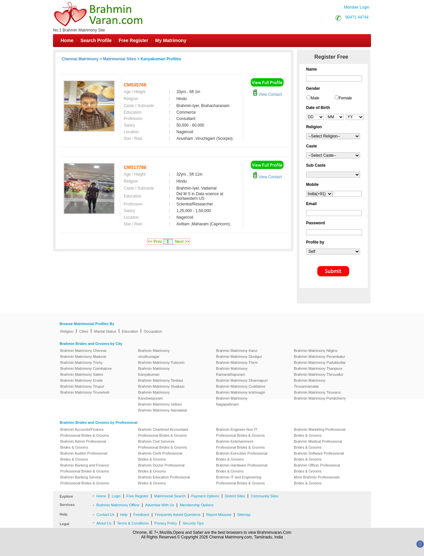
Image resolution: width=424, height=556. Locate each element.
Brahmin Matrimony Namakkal (162, 410)
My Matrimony (170, 40)
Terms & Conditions (132, 523)
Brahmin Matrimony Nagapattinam (231, 401)
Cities (83, 331)
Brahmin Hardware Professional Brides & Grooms (241, 468)
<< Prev (155, 241)
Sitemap (243, 515)
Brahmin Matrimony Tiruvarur (317, 392)
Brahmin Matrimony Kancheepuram (154, 395)
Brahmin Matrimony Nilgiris (315, 351)
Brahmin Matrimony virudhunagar (154, 354)
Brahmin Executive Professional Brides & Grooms (241, 456)
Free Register (133, 40)
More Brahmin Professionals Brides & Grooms (317, 480)
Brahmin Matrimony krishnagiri (240, 392)
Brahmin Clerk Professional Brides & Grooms (160, 456)
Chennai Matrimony (80, 59)
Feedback (141, 515)
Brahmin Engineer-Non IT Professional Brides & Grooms (240, 432)
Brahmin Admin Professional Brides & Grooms (83, 444)
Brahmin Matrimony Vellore (160, 404)
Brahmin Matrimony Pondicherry (320, 398)
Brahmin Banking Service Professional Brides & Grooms (84, 480)
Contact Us (105, 515)
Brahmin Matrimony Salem (81, 374)
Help (124, 515)
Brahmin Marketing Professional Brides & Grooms (319, 432)
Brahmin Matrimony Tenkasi (160, 380)
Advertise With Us (159, 505)
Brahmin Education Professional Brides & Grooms (164, 480)
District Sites (235, 496)
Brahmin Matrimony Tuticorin (161, 362)
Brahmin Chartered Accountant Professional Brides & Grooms (163, 432)
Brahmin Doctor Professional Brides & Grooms (161, 468)
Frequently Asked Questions (178, 515)
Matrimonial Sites (119, 59)
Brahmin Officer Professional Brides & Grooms (317, 468)
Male (315, 98)
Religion (67, 331)
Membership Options (197, 505)
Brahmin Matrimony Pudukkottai (319, 362)
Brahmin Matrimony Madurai (83, 357)
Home (67, 40)
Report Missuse (218, 515)
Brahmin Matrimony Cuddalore (240, 386)
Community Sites (264, 496)
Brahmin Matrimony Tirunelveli (84, 392)
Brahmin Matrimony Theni (237, 362)
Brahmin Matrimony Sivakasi (161, 386)
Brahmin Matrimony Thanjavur (318, 368)
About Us (103, 523)
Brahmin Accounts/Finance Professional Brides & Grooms (84, 432)
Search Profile (96, 40)
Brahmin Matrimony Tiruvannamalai (309, 383)
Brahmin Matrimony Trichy (81, 362)
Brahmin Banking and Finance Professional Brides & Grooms (84, 468)
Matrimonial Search (170, 496)
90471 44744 (357, 17)
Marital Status (105, 331)
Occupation (153, 331)
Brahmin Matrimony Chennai (83, 351)
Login (116, 496)
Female (345, 98)
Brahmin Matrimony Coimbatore (86, 368)
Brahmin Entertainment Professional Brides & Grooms (240, 444)
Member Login (356, 7)
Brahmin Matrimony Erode (81, 380)
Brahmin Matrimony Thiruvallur (319, 374)
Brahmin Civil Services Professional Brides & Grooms (162, 444)
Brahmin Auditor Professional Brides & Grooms (83, 456)
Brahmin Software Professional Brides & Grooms (319, 456)
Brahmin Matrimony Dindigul (239, 357)
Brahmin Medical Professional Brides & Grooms (318, 444)
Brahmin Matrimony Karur (236, 351)
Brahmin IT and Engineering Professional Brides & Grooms (240, 480)
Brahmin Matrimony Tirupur (82, 386)
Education (130, 331)
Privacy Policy (165, 523)
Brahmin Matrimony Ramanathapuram (231, 371)
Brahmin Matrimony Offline (117, 505)
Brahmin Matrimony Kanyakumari (154, 371)
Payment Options (205, 496)
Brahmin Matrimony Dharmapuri (242, 380)
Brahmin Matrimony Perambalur (319, 357)
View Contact (267, 94)
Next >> (182, 241)
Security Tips (193, 523)
